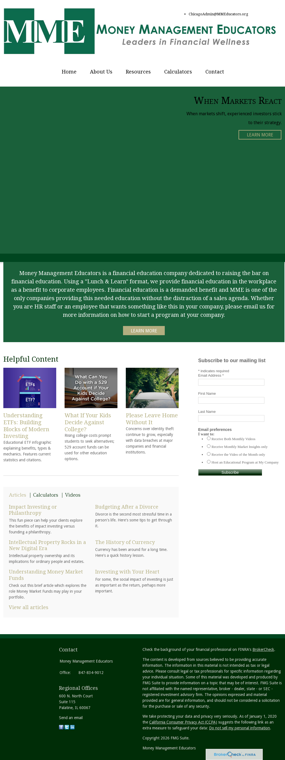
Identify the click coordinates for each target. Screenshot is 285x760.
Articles (17, 495)
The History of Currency (125, 542)
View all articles (28, 607)
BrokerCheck (263, 649)
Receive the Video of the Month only (238, 454)
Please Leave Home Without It (152, 419)
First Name (207, 393)
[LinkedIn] (72, 728)
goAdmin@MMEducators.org (223, 14)
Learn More (260, 135)
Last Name (207, 412)
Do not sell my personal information (239, 728)
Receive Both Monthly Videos (233, 439)
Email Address (211, 375)
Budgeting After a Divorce (126, 507)
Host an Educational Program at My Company (245, 462)
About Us (101, 72)
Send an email (71, 717)
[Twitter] (67, 728)
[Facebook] (61, 728)
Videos (72, 495)
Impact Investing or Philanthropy (33, 510)
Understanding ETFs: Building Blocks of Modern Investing (26, 425)
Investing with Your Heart (127, 572)
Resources (138, 72)
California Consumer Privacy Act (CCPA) (183, 722)
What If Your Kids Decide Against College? (88, 422)
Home (69, 72)
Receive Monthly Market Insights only (239, 447)
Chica (193, 14)
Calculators (178, 72)
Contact (214, 72)
